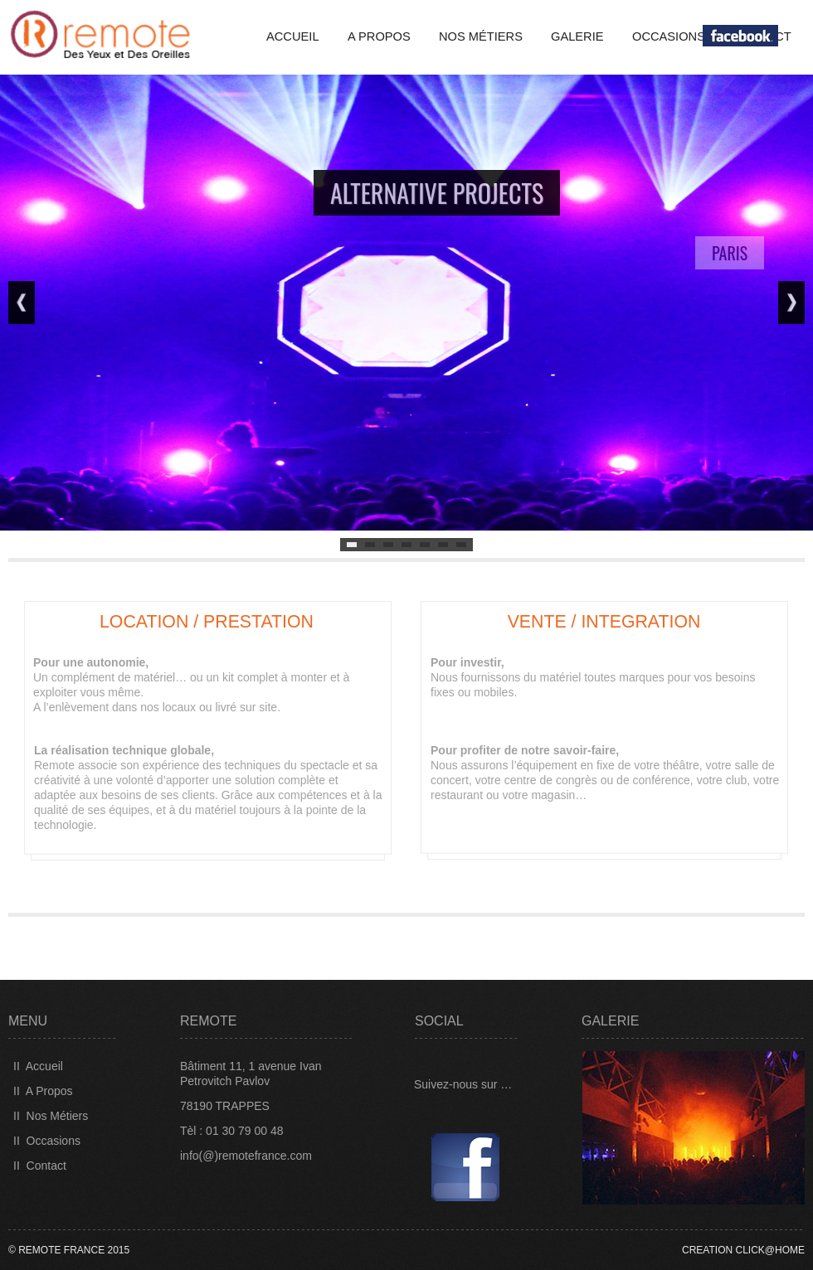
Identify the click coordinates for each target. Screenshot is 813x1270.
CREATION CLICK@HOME (743, 1250)
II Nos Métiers (50, 1115)
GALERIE (577, 36)
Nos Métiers (481, 36)
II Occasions (46, 1140)
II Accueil (38, 1066)
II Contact (39, 1165)
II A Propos (43, 1091)
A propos (379, 36)
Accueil (292, 36)
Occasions (668, 36)
